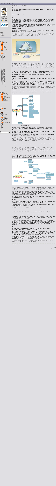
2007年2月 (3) (3, 84)
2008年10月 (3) (3, 68)
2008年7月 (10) (3, 71)
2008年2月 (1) (3, 76)
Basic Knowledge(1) (6, 94)
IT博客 (2, 3)
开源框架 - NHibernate (6, 97)
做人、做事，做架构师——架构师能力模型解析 (19, 5)
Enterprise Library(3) (6, 45)
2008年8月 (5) (3, 70)
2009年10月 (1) (3, 60)
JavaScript (4, 95)
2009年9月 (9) (3, 61)
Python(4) (4, 48)
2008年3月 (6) (3, 75)
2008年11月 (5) (3, 67)
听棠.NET (2, 120)
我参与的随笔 (3, 35)
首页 (4, 3)
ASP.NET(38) (5, 43)
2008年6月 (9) (3, 72)
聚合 (10, 3)
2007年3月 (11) (3, 83)
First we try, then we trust (4, 116)
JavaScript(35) (5, 47)
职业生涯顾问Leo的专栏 (6, 122)
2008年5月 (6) (3, 73)
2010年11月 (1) (3, 57)
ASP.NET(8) (5, 93)
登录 (16, 244)
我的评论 (2, 34)
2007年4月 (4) (3, 82)
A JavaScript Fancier (4, 114)
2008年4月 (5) (3, 74)
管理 (12, 3)
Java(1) (4, 46)
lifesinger (4, 117)
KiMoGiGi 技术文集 (4, 1)
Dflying (2, 115)
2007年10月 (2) (3, 80)
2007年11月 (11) (3, 79)
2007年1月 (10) (3, 85)
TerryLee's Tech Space (4, 119)
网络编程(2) (4, 53)
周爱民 (2, 121)
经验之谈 (4, 99)
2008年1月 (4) (3, 77)
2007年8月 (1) (3, 81)
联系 (7, 3)
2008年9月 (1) (3, 69)
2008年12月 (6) (3, 66)
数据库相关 (4, 98)
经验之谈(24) (5, 52)
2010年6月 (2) (3, 59)
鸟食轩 (2, 123)
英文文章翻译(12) (5, 100)
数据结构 (2, 129)
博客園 (2, 128)
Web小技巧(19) (5, 49)
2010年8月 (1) (3, 58)
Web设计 (4, 96)
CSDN (2, 127)
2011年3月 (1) (3, 56)
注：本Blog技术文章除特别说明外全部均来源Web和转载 (4, 17)
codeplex (2, 126)
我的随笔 (2, 33)
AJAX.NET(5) (5, 42)
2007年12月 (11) (3, 78)
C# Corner (2, 125)
